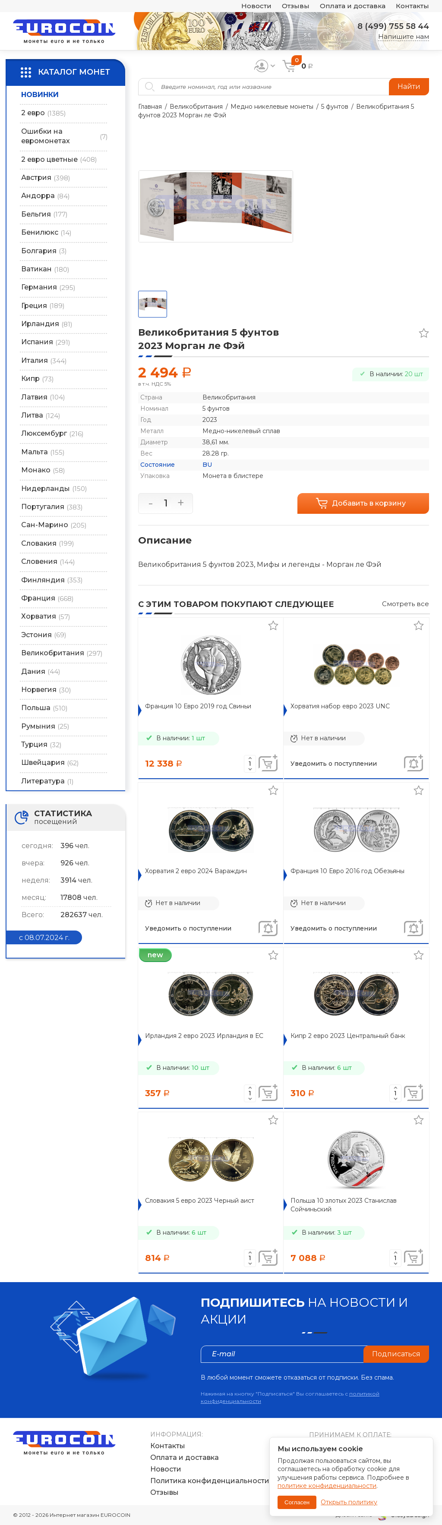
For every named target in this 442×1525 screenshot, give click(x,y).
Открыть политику (349, 1502)
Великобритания (196, 106)
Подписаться (396, 1354)
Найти (409, 86)
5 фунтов (334, 106)
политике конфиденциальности (327, 1486)
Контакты (412, 6)
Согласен (296, 1502)
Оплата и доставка (352, 6)
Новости (256, 6)
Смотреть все (405, 604)
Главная (150, 106)
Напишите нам (403, 36)
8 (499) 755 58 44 (393, 26)
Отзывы (295, 6)
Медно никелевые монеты (271, 106)
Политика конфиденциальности (209, 1481)
